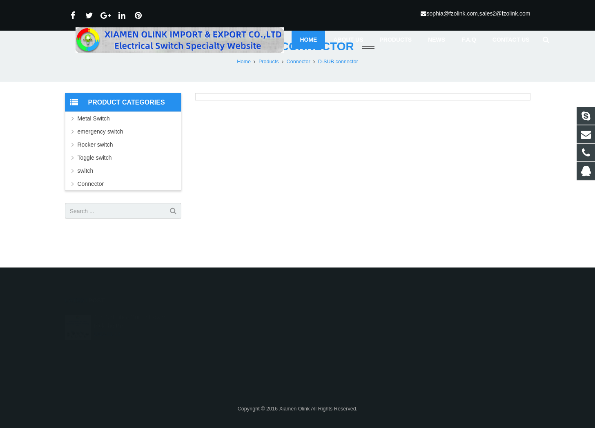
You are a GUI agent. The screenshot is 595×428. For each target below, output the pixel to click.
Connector (298, 84)
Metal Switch (94, 140)
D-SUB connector (297, 68)
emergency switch (100, 153)
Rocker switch (95, 166)
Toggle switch (95, 179)
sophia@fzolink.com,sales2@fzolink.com (478, 13)
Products (269, 84)
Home (244, 84)
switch (86, 192)
